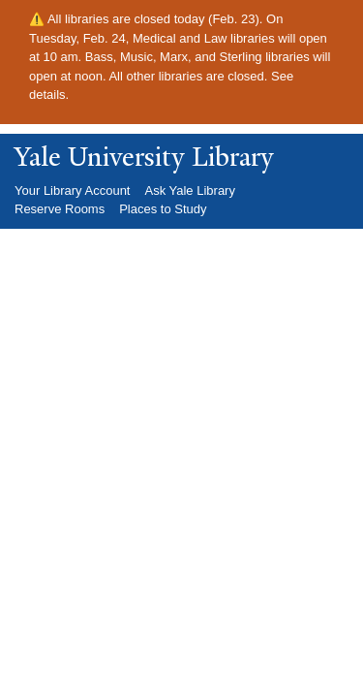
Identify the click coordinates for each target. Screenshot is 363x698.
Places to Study (162, 209)
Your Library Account (72, 190)
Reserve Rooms (60, 209)
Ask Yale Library (189, 190)
